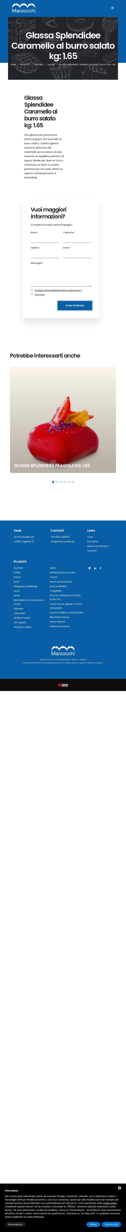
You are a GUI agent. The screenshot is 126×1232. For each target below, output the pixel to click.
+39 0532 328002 (60, 537)
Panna (17, 577)
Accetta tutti (111, 1224)
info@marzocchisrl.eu (62, 541)
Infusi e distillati (58, 586)
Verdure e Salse (22, 627)
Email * (66, 247)
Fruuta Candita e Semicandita (66, 612)
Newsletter (40, 294)
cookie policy (110, 1203)
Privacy (74, 659)
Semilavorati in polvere (62, 572)
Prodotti (20, 561)
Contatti (92, 550)
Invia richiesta (75, 305)
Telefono (35, 247)
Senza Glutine (57, 621)
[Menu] (112, 8)
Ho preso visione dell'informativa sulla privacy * (58, 290)
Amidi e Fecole (22, 617)
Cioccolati (19, 613)
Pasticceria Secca (60, 626)
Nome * (34, 232)
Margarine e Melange (25, 586)
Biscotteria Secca (59, 617)
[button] (53, 482)
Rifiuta (93, 1224)
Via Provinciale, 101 (24, 537)
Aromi (17, 595)
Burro (17, 581)
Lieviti (53, 568)
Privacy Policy (71, 663)
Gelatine (18, 608)
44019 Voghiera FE (24, 541)
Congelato (56, 591)
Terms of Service (86, 663)
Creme (53, 577)
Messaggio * (37, 263)
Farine (17, 572)
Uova (17, 591)
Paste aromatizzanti (61, 581)
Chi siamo (92, 541)
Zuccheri (18, 568)
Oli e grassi (20, 622)
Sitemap (83, 659)
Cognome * (69, 232)
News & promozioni (97, 546)
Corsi (90, 537)
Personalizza (15, 1224)
